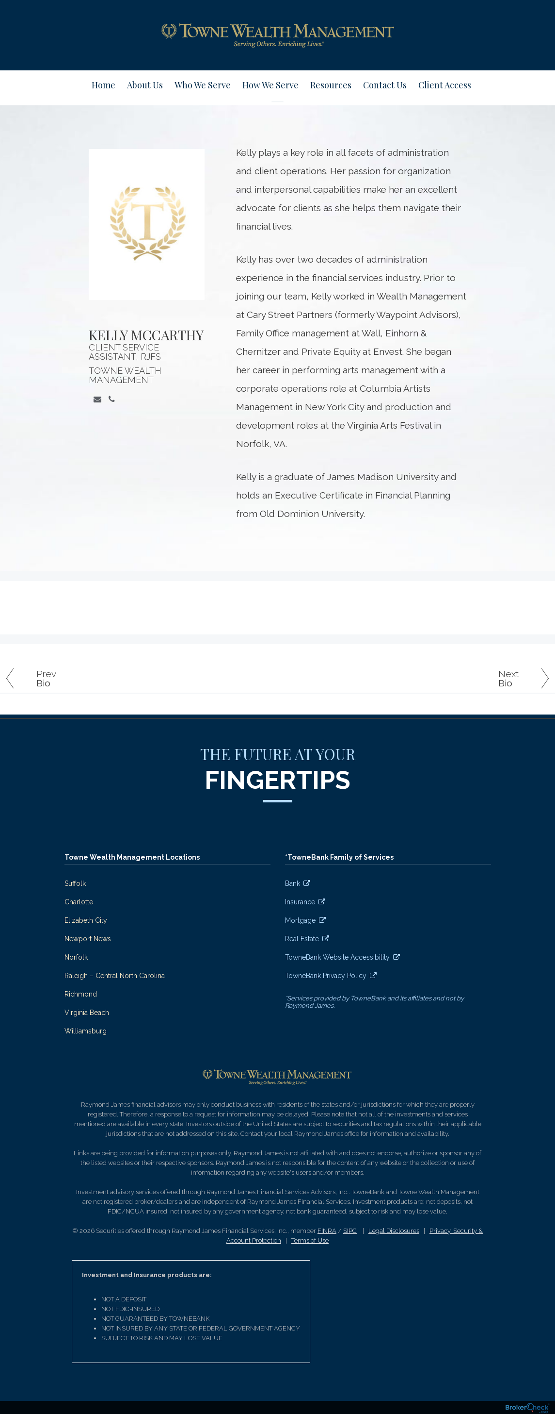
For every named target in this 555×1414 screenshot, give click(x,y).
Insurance (300, 902)
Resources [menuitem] (330, 85)
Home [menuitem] (103, 85)
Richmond (80, 994)
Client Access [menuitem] (444, 85)
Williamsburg (85, 1031)
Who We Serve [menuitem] (202, 85)
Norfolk (76, 957)
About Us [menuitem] (145, 85)
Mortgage (300, 920)
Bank (292, 883)
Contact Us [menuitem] (385, 85)
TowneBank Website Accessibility (337, 957)
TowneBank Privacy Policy (325, 976)
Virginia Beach (86, 1012)
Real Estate (302, 939)
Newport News (87, 939)
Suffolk (75, 883)
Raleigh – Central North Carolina (114, 976)
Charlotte (78, 902)
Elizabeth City (85, 920)
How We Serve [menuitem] (270, 85)
